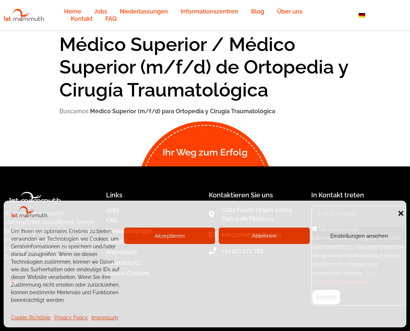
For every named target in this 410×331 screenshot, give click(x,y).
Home (72, 11)
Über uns (289, 11)
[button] (401, 213)
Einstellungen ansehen (359, 236)
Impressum (104, 317)
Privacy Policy (71, 317)
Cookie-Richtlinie (31, 317)
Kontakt (82, 18)
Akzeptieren (170, 236)
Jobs (100, 11)
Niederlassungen (144, 11)
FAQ (111, 18)
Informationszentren (209, 11)
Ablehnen (264, 236)
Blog (257, 11)
